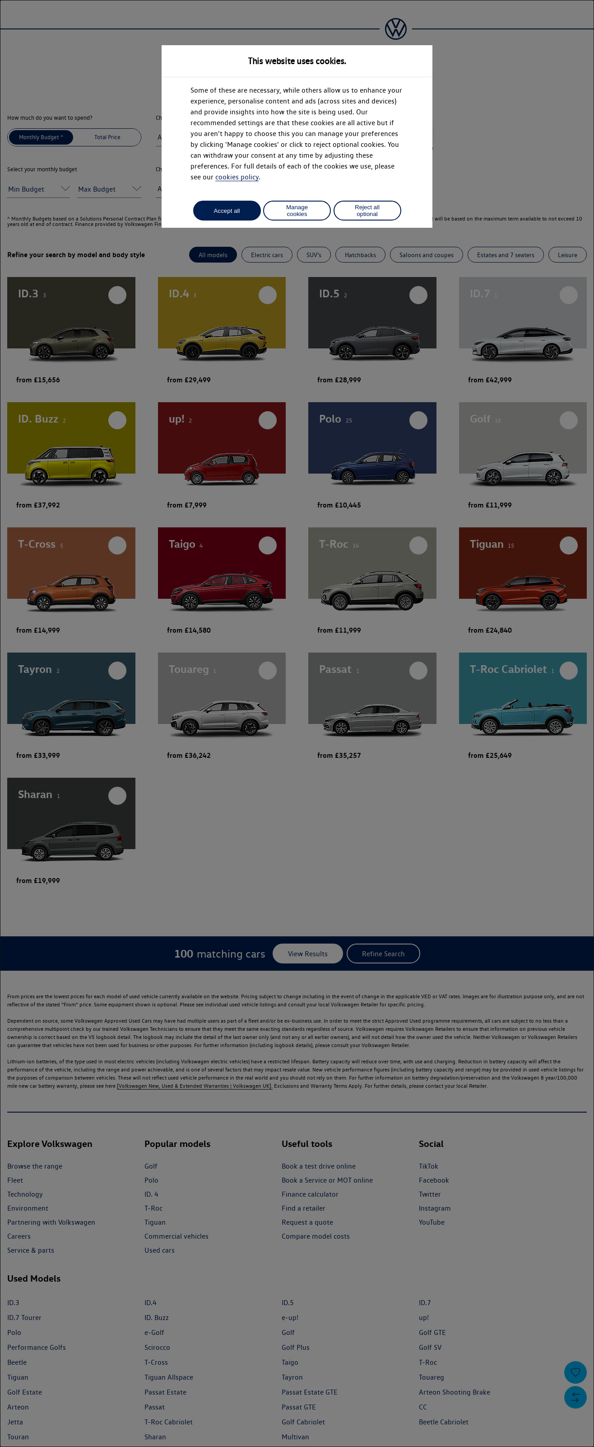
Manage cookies (297, 210)
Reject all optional (367, 210)
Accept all (227, 210)
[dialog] (297, 723)
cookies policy (237, 177)
